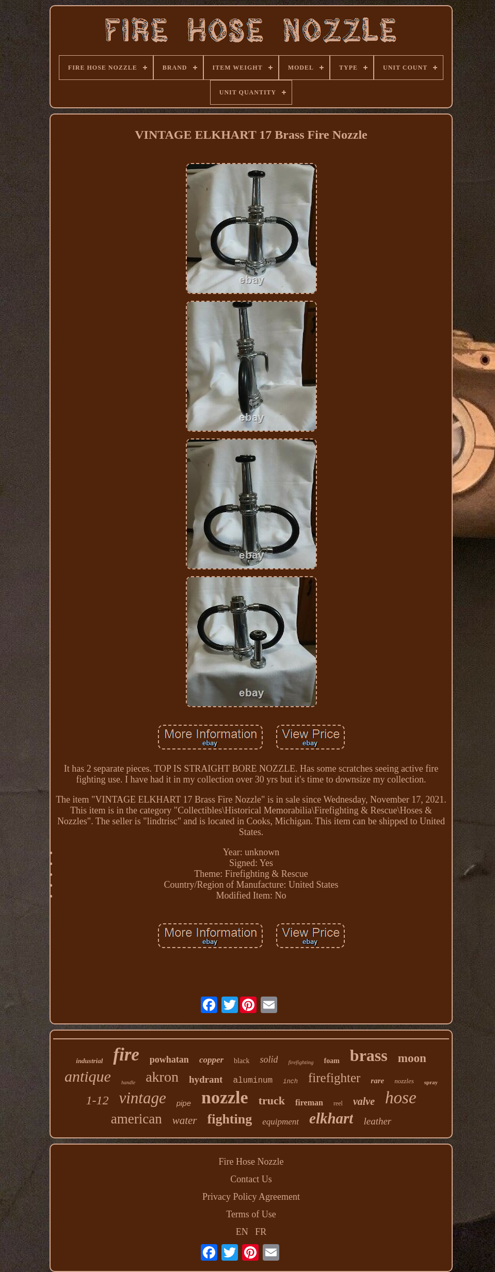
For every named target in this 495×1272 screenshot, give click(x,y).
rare (377, 1081)
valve (364, 1101)
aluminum (253, 1080)
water (184, 1120)
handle (128, 1082)
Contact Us (251, 1179)
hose (401, 1097)
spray (431, 1082)
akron (162, 1077)
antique (88, 1076)
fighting (229, 1119)
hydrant (205, 1079)
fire (126, 1055)
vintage (142, 1098)
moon (412, 1058)
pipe (184, 1103)
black (241, 1061)
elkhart (331, 1118)
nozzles (404, 1081)
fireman (309, 1102)
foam (332, 1061)
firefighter (334, 1078)
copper (211, 1060)
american (136, 1119)
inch (290, 1081)
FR (260, 1232)
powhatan (169, 1059)
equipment (280, 1122)
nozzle (224, 1097)
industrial (89, 1061)
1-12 (97, 1100)
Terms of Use (251, 1214)
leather (377, 1121)
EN (242, 1232)
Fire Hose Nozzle (251, 1161)
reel (338, 1103)
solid (269, 1059)
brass (369, 1055)
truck (272, 1100)
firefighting (300, 1062)
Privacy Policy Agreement (251, 1197)
